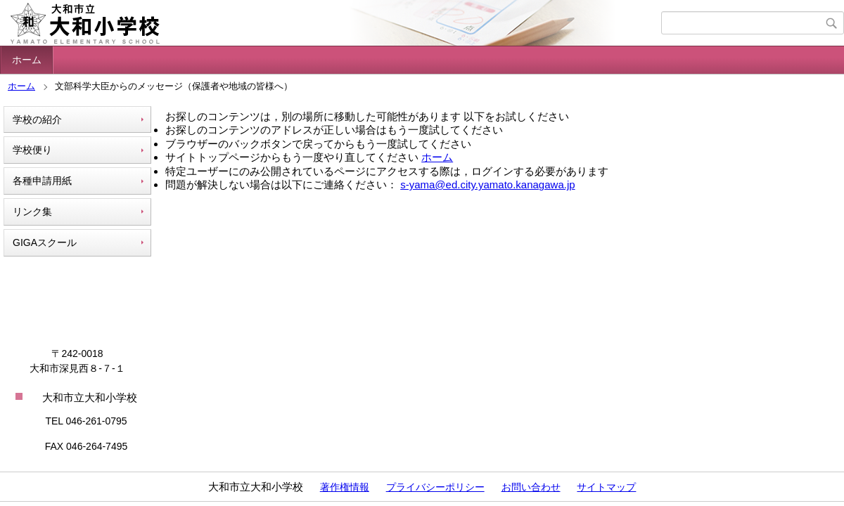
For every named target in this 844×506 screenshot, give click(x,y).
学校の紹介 (37, 119)
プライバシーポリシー (435, 487)
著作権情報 (344, 487)
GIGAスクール (45, 242)
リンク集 (32, 211)
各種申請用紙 (42, 180)
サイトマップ (606, 487)
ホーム (26, 59)
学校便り (32, 149)
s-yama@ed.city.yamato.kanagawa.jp (487, 184)
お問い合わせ (531, 487)
